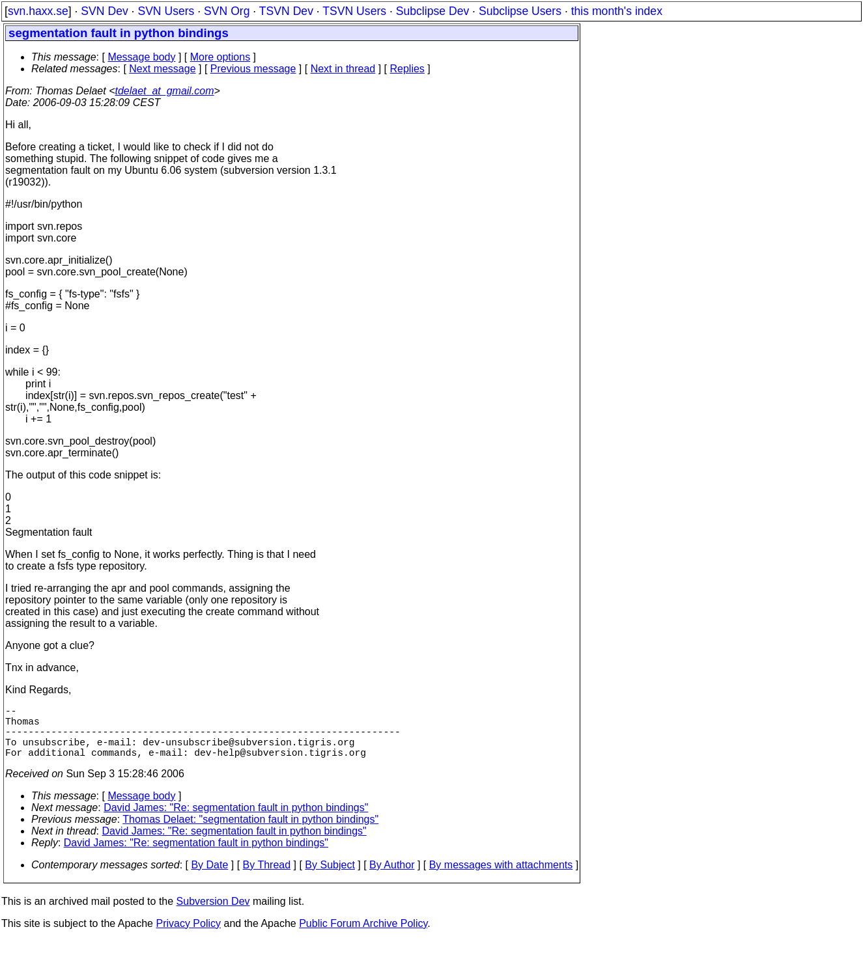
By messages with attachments (501, 877)
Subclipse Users (520, 11)
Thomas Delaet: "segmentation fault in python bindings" (250, 832)
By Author (391, 877)
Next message (162, 68)
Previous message (253, 68)
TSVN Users (354, 11)
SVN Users (165, 11)
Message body (141, 56)
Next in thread (343, 68)
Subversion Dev (213, 914)
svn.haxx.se (38, 11)
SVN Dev (104, 11)
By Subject (329, 877)
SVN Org (226, 11)
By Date (209, 877)
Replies (407, 68)
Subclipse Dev (432, 11)
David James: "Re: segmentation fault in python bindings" (236, 820)
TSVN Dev (286, 11)
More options (220, 56)
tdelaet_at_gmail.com (164, 90)
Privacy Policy (188, 936)
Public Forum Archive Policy (363, 936)
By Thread (267, 877)
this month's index (616, 11)
